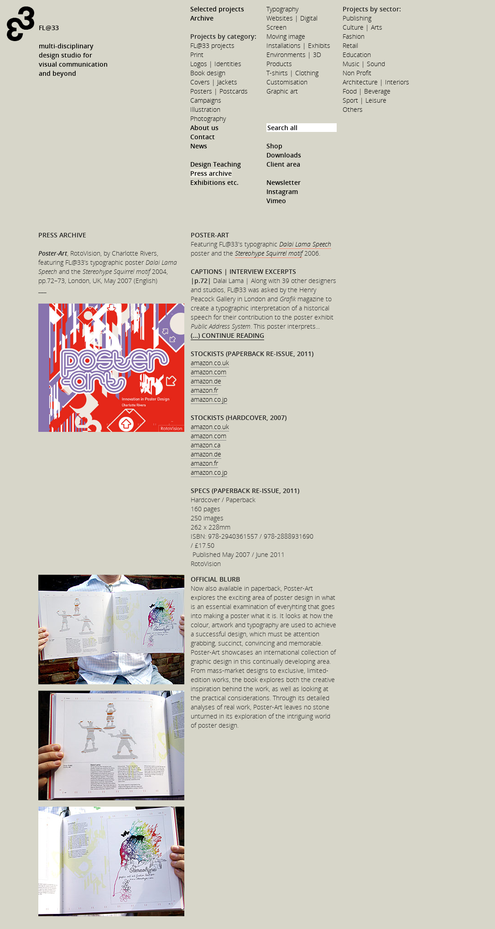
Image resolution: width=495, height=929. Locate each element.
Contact (202, 136)
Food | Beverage (367, 91)
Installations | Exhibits (298, 45)
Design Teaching (215, 164)
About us (204, 127)
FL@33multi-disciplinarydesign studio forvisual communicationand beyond (73, 50)
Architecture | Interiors (376, 82)
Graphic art (282, 91)
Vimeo (276, 200)
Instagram (282, 191)
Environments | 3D (293, 54)
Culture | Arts (362, 27)
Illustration (205, 109)
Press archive (211, 173)
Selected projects (217, 9)
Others (353, 109)
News (198, 146)
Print (196, 54)
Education (357, 54)
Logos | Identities (215, 63)
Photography (208, 118)
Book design (207, 72)
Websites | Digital (292, 18)
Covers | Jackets (213, 82)
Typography (282, 9)
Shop (274, 146)
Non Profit (357, 72)
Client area (283, 164)
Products (279, 63)
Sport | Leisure (364, 100)
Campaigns (205, 100)
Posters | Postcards (219, 91)
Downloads (283, 155)
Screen (276, 27)
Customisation (286, 82)
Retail (350, 45)
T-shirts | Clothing (292, 72)
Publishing (357, 18)
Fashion (354, 36)
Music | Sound (364, 63)
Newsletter (283, 182)
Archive (202, 18)
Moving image (285, 36)
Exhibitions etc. (214, 182)
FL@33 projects (212, 45)
